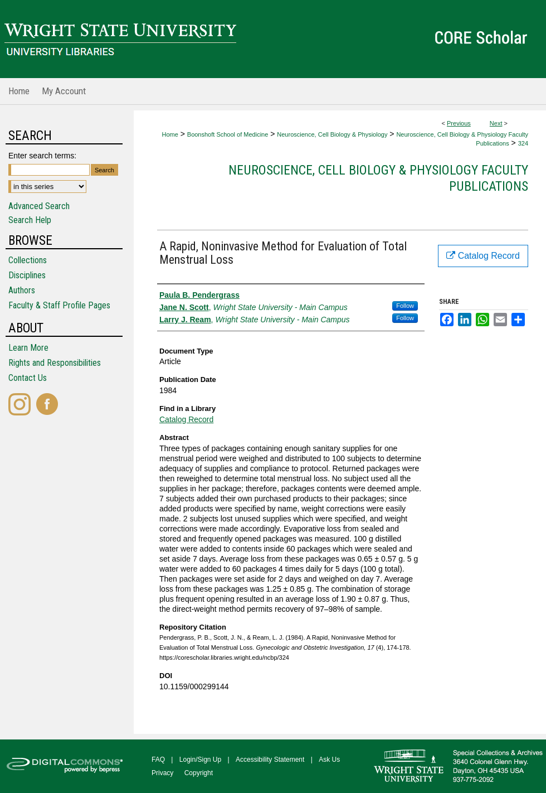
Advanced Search (39, 206)
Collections (27, 260)
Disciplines (27, 275)
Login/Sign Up (200, 759)
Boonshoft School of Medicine (228, 134)
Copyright (198, 773)
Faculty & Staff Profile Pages (59, 305)
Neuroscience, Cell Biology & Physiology (332, 134)
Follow (405, 305)
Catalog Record (186, 419)
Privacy (162, 773)
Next (496, 123)
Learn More (28, 347)
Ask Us (329, 759)
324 (523, 143)
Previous (459, 123)
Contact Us (27, 378)
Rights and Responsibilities (54, 362)
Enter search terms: (42, 155)
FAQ (158, 759)
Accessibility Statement (270, 759)
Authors (21, 290)
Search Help (29, 220)
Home (170, 134)
